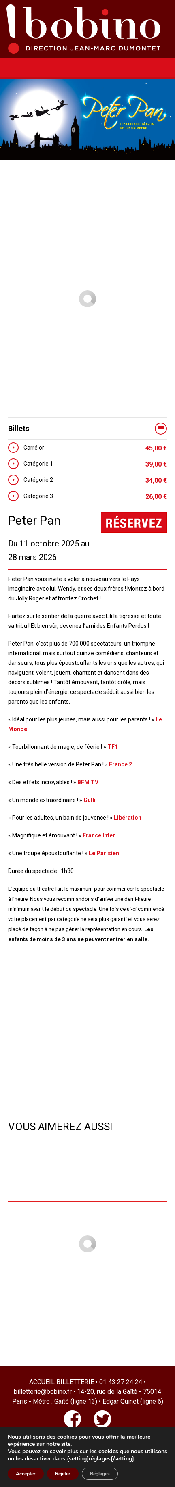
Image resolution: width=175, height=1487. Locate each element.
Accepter (26, 1473)
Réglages (100, 1473)
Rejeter (62, 1473)
